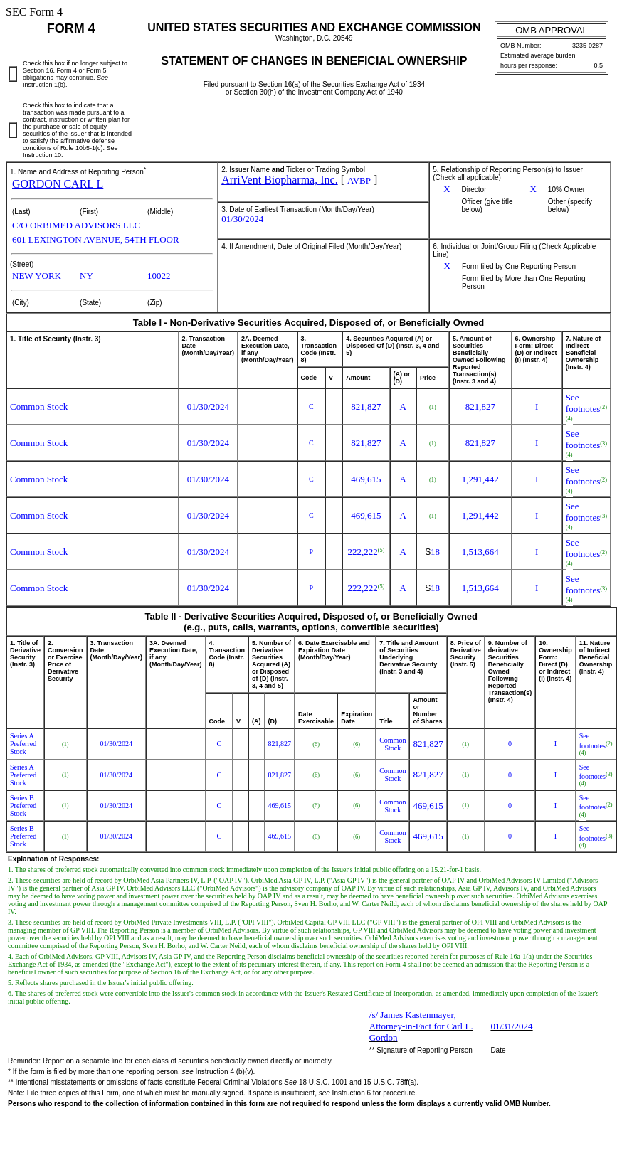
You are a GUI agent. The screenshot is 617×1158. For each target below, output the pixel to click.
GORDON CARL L (57, 184)
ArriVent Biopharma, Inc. (279, 180)
